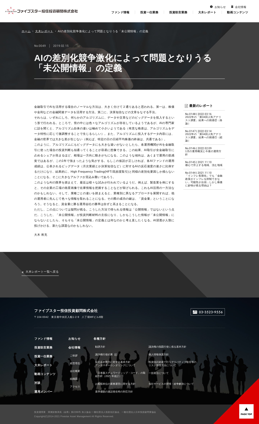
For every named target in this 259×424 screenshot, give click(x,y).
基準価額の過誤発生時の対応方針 (114, 391)
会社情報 (238, 6)
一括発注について (158, 373)
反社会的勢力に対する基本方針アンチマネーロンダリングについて (115, 364)
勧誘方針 (100, 346)
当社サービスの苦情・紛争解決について (171, 383)
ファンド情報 (120, 12)
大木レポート (207, 12)
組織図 (73, 378)
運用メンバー (43, 391)
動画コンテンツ (237, 12)
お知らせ (218, 6)
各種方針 (99, 338)
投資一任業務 (149, 12)
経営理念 (75, 363)
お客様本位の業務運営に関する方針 (115, 383)
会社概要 (75, 371)
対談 (37, 382)
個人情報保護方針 (158, 354)
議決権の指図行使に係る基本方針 (167, 346)
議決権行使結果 (104, 354)
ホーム (26, 31)
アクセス (75, 386)
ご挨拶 (73, 355)
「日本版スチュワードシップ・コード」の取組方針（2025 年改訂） (120, 374)
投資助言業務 (178, 12)
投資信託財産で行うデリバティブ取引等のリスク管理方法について (172, 364)
